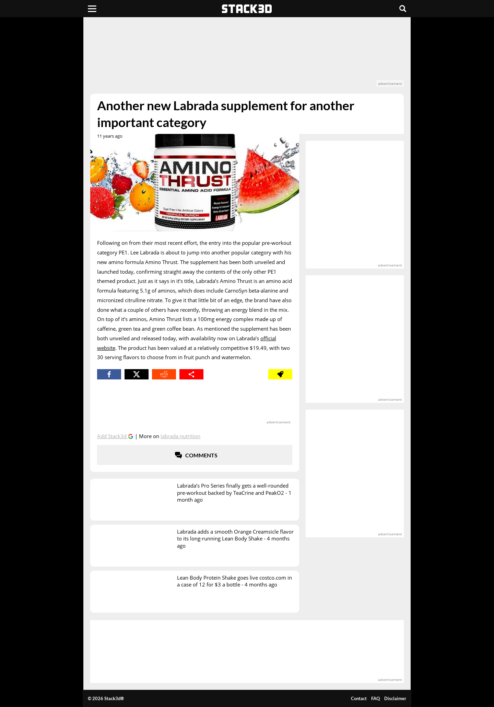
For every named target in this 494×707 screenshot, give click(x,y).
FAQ (375, 698)
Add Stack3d (112, 436)
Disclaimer (395, 698)
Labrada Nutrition (180, 436)
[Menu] (92, 8)
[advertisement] (247, 55)
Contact (359, 698)
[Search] (402, 8)
